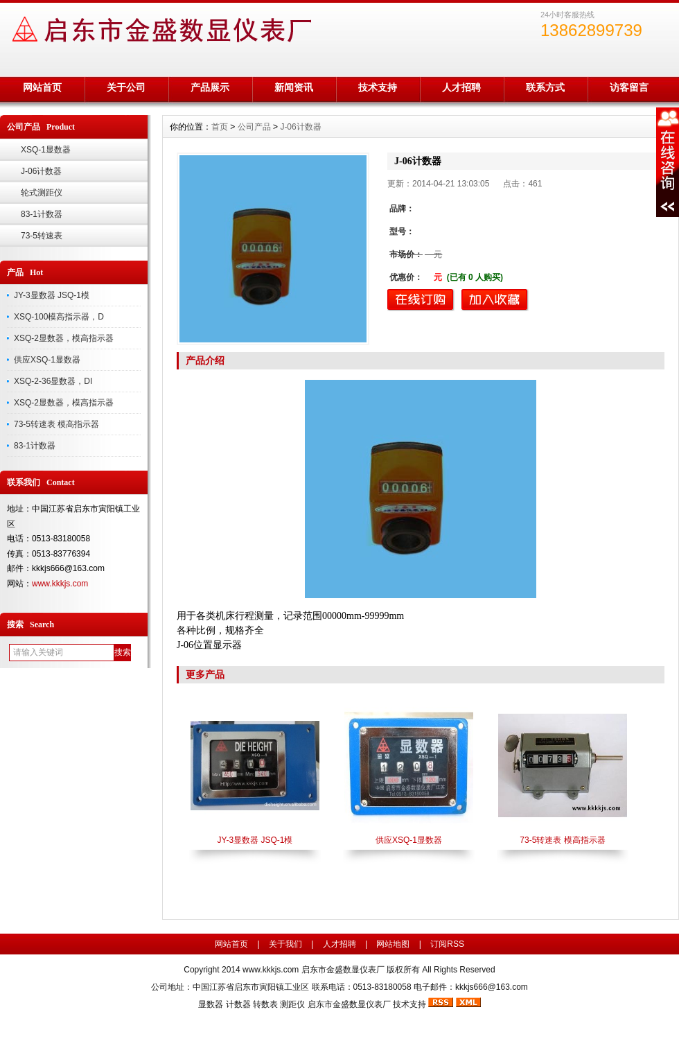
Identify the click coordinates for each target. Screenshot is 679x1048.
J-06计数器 (41, 171)
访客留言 (629, 87)
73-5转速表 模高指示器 (56, 424)
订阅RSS (447, 944)
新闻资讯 (293, 87)
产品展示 (210, 87)
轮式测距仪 (41, 193)
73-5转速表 (41, 236)
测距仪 (292, 1004)
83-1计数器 (41, 214)
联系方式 (545, 87)
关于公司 (126, 87)
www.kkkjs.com (60, 583)
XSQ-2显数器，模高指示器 (64, 338)
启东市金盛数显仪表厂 (349, 1004)
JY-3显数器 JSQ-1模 (51, 295)
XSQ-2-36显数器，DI (53, 381)
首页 (219, 127)
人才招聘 (461, 87)
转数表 (265, 1004)
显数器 (210, 1004)
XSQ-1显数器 (46, 150)
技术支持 (377, 87)
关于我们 (285, 944)
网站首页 (42, 87)
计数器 (238, 1004)
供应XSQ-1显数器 (47, 360)
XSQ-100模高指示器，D (59, 317)
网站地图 (392, 944)
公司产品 (254, 127)
